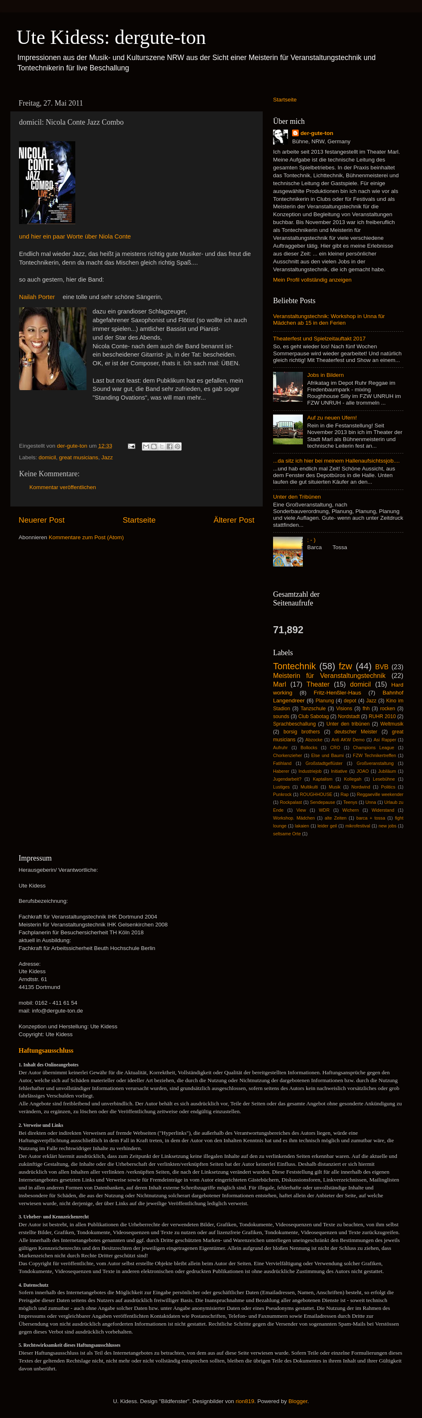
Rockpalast (291, 802)
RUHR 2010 (382, 716)
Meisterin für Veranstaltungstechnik (329, 675)
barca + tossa (370, 817)
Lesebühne (384, 779)
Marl (279, 684)
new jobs (387, 825)
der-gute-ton (316, 133)
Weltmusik (391, 724)
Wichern (351, 810)
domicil (47, 457)
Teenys (350, 802)
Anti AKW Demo (347, 739)
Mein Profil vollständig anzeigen (312, 280)
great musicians (78, 457)
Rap (344, 794)
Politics (388, 786)
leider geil (327, 825)
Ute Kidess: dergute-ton (111, 37)
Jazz (107, 457)
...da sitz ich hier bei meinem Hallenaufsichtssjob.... (336, 461)
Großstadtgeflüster (324, 763)
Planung (325, 701)
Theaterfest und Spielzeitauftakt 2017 (319, 338)
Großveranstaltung (375, 763)
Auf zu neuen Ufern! (332, 418)
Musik (334, 786)
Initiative (339, 771)
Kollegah (352, 779)
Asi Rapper (385, 739)
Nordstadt (349, 716)
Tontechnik (294, 666)
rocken (387, 708)
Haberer (281, 771)
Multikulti (309, 786)
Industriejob (310, 771)
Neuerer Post (42, 520)
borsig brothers (301, 732)
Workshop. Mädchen (294, 817)
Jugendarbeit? (287, 779)
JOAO (363, 771)
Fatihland (282, 763)
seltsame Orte (287, 833)
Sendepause (322, 802)
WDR (324, 810)
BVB (381, 666)
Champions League (373, 747)
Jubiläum (387, 771)
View (301, 810)
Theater (318, 684)
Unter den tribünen (348, 724)
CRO (335, 747)
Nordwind (360, 786)
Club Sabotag (313, 716)
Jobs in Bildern (325, 375)
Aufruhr (280, 747)
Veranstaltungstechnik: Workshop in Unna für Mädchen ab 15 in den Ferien (329, 319)
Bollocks (309, 747)
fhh (366, 708)
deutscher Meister (355, 732)
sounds (281, 716)
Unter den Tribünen (297, 497)
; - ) (311, 540)
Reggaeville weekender (380, 794)
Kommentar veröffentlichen (62, 487)
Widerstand (383, 810)
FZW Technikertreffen (374, 755)
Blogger (297, 1401)
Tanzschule (313, 708)
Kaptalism (322, 779)
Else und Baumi (327, 755)
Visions (344, 708)
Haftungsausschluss (46, 1050)
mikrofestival (357, 825)
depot (350, 701)
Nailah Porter (38, 297)
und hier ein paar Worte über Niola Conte (75, 236)
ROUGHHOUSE (316, 794)
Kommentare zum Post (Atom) (86, 537)
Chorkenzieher (287, 755)
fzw (345, 666)
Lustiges (281, 786)
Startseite (139, 520)
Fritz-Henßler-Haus (337, 693)
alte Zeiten (336, 817)
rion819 (245, 1401)
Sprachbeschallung (294, 724)
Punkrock (282, 794)
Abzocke (313, 739)
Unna (370, 802)
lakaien (302, 825)
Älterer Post (233, 520)
